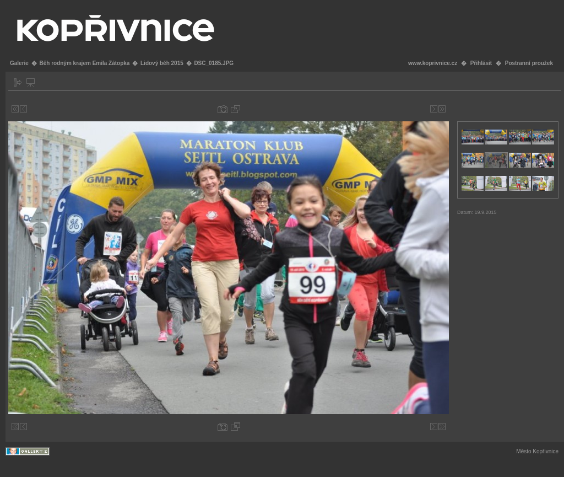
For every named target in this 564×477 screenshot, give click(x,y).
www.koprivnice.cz (432, 63)
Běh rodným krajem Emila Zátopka (84, 63)
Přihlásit (481, 63)
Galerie (19, 63)
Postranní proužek (529, 63)
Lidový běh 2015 (161, 63)
